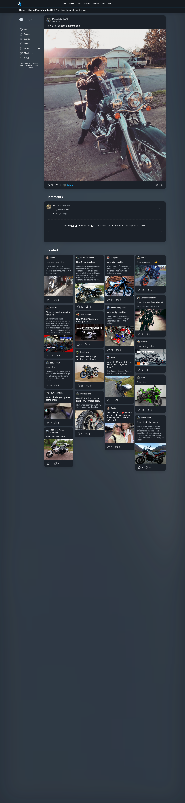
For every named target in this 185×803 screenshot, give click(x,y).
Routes (87, 3)
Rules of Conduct (32, 66)
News (24, 58)
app (92, 225)
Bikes (79, 3)
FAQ (22, 63)
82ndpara (57, 205)
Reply (65, 214)
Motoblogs (26, 53)
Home (63, 3)
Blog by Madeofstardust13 (40, 10)
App (109, 3)
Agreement (29, 65)
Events (96, 3)
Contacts (28, 63)
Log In (74, 225)
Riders (71, 3)
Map (103, 3)
